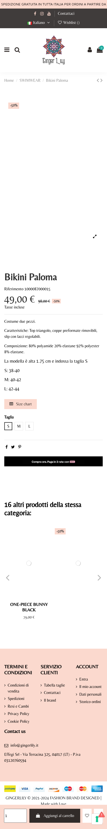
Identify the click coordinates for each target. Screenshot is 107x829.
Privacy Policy (18, 713)
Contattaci (66, 13)
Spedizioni (16, 698)
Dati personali (90, 694)
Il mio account (90, 686)
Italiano (39, 22)
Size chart (20, 404)
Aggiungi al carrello (54, 815)
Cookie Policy (18, 721)
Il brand (50, 700)
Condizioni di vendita (18, 688)
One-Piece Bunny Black (29, 607)
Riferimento (13, 289)
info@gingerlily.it (25, 745)
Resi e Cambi (18, 706)
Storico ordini (90, 701)
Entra (83, 679)
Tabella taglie (54, 685)
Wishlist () (68, 22)
